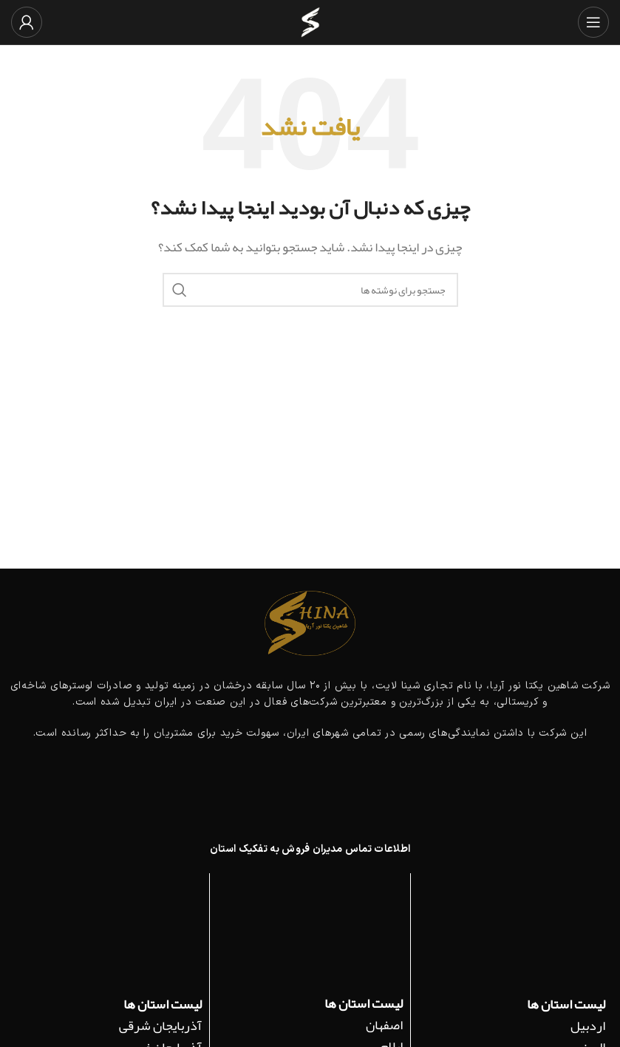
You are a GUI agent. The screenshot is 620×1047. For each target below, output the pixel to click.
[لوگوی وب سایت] (310, 26)
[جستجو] (310, 290)
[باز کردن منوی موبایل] (593, 22)
